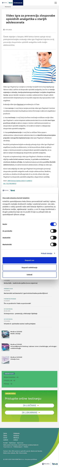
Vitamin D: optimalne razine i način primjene (19, 324)
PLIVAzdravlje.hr (18, 447)
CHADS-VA (8, 381)
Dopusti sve (29, 260)
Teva (4, 447)
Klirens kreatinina (9, 377)
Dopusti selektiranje (29, 267)
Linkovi (16, 440)
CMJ (9, 451)
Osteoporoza (8, 309)
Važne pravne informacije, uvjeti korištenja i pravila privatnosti (20, 445)
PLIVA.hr (26, 447)
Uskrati (29, 275)
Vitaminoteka (23, 453)
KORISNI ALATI (9, 373)
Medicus (16, 437)
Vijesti (5, 437)
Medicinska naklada (9, 453)
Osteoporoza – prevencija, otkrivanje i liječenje (20, 313)
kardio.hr (17, 451)
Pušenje (6, 384)
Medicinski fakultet (36, 451)
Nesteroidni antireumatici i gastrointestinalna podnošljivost (26, 293)
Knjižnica (16, 435)
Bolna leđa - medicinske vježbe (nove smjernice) (20, 283)
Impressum (20, 443)
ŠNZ (17, 453)
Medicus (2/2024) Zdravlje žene (12, 360)
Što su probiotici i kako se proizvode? (17, 303)
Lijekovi (5, 440)
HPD (13, 451)
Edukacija (16, 433)
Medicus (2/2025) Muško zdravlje (12, 334)
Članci (5, 435)
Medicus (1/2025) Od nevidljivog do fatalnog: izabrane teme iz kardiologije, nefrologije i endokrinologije (29, 347)
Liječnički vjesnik (25, 451)
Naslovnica (8, 6)
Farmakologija (8, 288)
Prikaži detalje (46, 253)
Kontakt (5, 443)
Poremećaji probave (10, 299)
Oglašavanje (12, 443)
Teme (5, 433)
